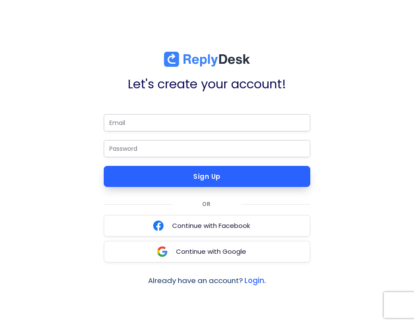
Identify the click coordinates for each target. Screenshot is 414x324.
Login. (255, 280)
